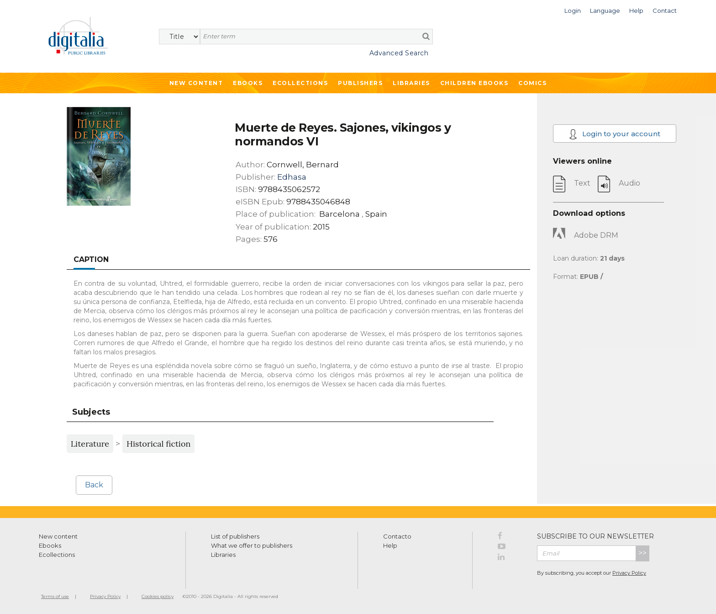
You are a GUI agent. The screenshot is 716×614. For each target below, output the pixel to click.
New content (58, 536)
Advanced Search (399, 53)
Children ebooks (474, 83)
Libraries (411, 83)
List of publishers (235, 536)
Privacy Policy (629, 573)
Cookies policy (158, 596)
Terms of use (55, 596)
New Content (196, 83)
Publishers (360, 83)
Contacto (397, 536)
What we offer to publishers (251, 545)
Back (94, 485)
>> (642, 553)
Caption (91, 259)
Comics (532, 83)
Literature (90, 443)
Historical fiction (158, 443)
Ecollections (300, 83)
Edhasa (291, 177)
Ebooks (248, 83)
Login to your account (615, 134)
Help (390, 545)
